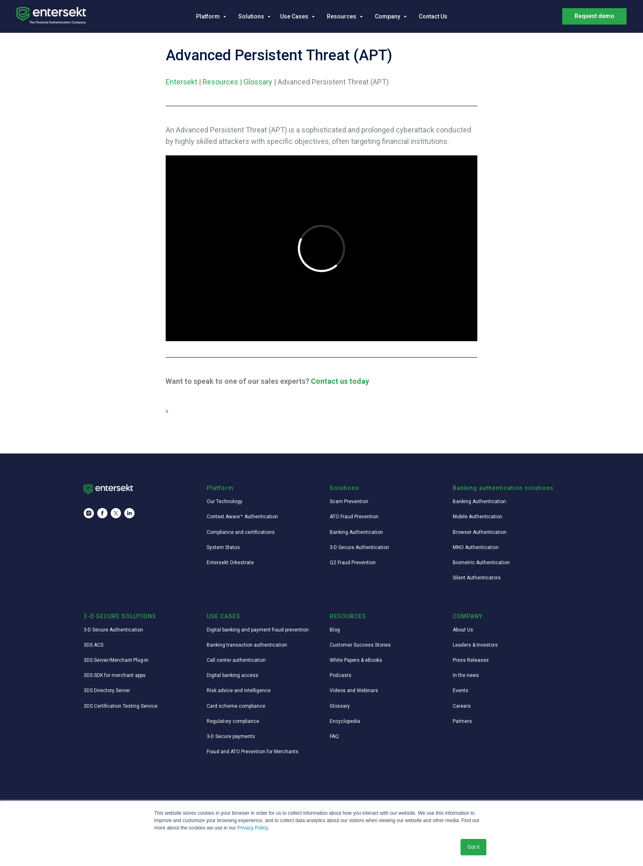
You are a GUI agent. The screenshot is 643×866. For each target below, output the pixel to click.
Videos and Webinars (354, 690)
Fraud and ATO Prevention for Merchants (253, 751)
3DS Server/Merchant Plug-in (116, 660)
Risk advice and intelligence (239, 690)
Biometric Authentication (481, 562)
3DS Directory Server (107, 690)
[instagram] (89, 513)
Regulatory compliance (233, 721)
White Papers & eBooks (356, 660)
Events (460, 690)
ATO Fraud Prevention (354, 517)
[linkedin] (129, 513)
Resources (220, 81)
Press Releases (471, 660)
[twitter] (116, 513)
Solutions (251, 16)
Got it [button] (473, 847)
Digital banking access (232, 675)
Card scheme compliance (236, 706)
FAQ (334, 736)
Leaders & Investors (475, 645)
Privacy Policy (252, 828)
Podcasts (340, 675)
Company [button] (388, 16)
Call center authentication (236, 660)
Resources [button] (342, 16)
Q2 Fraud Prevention (353, 562)
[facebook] (102, 513)
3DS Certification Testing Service (120, 706)
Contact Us (433, 16)
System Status (223, 547)
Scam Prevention (349, 501)
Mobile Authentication (477, 517)
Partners (462, 721)
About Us (463, 630)
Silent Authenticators (477, 578)
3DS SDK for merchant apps (115, 675)
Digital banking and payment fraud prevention (258, 630)
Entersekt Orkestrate (230, 562)
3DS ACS (93, 645)
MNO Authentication (476, 547)
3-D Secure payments (231, 736)
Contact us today (340, 381)
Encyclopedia (345, 721)
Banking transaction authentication (247, 645)
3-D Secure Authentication (359, 547)
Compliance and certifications (241, 532)
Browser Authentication (479, 532)
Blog (335, 630)
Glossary (258, 81)
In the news (466, 675)
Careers (462, 706)
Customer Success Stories (360, 645)
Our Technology (224, 501)
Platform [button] (208, 16)
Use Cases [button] (295, 16)
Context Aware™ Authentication (242, 517)
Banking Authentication (356, 532)
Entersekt (181, 81)
